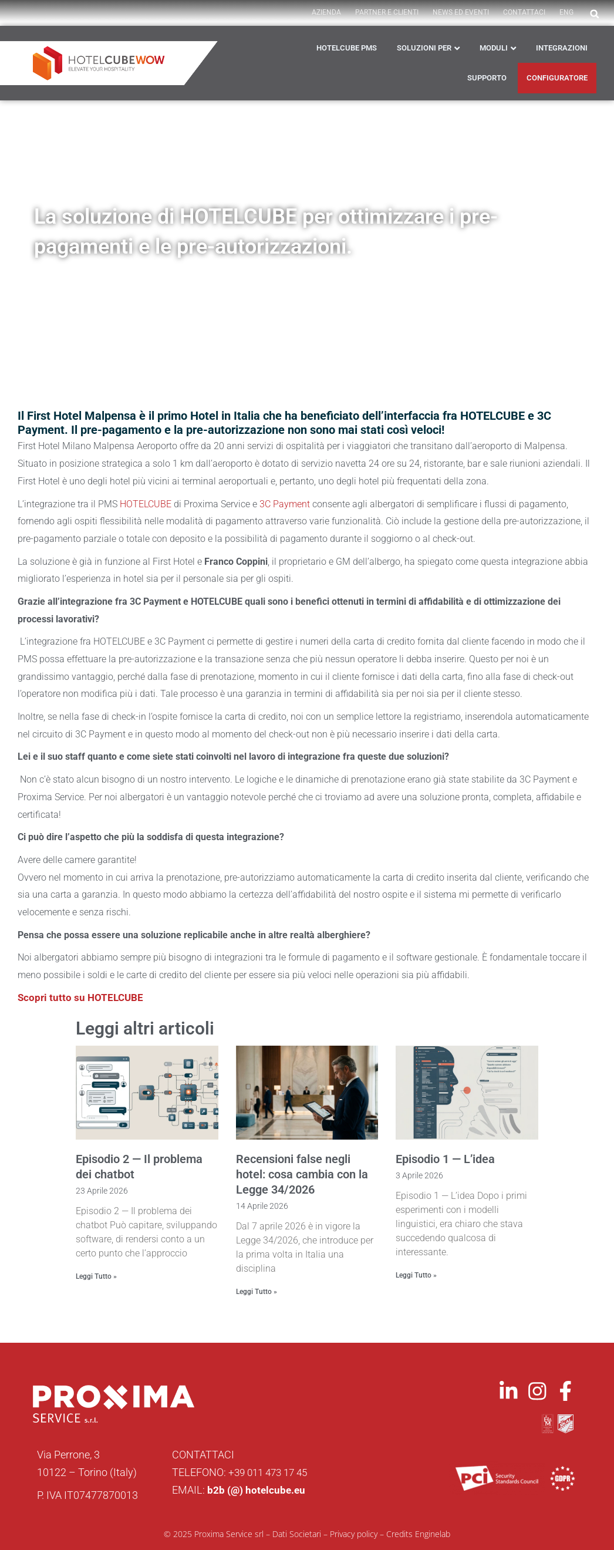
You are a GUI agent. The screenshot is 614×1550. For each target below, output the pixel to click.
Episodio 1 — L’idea (445, 1159)
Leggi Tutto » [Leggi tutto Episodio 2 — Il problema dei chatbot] (96, 1276)
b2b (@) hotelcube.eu (257, 1489)
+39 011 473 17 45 (271, 1471)
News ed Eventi (461, 12)
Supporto (487, 77)
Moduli (494, 47)
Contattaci (524, 12)
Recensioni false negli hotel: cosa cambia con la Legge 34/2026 (302, 1174)
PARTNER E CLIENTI (387, 12)
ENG (566, 12)
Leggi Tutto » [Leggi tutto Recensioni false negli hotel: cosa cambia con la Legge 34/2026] (256, 1292)
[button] (594, 14)
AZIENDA (326, 12)
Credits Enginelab (418, 1533)
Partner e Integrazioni (217, 281)
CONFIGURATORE (557, 77)
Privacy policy (353, 1533)
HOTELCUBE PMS (346, 47)
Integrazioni (562, 47)
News (150, 281)
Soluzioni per (424, 47)
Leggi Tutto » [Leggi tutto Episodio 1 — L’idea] (416, 1275)
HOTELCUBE (145, 504)
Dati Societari (296, 1533)
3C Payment (284, 504)
